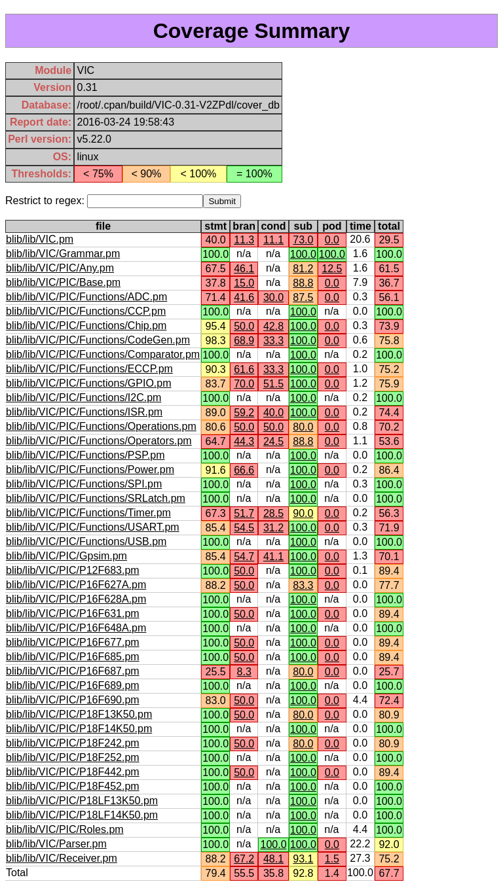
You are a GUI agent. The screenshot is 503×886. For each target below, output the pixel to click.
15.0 (244, 283)
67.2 (244, 858)
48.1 (273, 858)
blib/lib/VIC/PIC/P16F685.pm (73, 656)
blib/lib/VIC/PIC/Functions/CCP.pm (86, 311)
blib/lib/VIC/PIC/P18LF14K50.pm (82, 815)
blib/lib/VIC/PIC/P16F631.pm (73, 613)
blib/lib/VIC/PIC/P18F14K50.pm (79, 728)
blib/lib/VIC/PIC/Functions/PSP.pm (85, 455)
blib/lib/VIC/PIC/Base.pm (63, 282)
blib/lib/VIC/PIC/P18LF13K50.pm (82, 800)
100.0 (303, 254)
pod (331, 226)
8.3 (244, 671)
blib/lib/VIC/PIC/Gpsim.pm (66, 555)
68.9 (244, 340)
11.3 (244, 239)
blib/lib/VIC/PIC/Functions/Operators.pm (99, 440)
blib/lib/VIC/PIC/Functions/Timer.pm (88, 512)
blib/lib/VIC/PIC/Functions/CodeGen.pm (98, 340)
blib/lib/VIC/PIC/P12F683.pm (73, 570)
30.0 (273, 297)
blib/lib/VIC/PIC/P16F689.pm (73, 685)
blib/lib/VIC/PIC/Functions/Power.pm (90, 469)
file (103, 226)
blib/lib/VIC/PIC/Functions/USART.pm (92, 527)
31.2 (273, 527)
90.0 (303, 513)
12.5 (332, 268)
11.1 (273, 239)
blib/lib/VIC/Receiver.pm (61, 858)
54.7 (244, 556)
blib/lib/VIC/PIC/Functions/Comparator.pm (103, 354)
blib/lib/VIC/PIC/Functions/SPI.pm (84, 483)
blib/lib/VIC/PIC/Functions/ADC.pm (86, 296)
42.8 (273, 326)
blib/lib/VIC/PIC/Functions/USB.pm (86, 541)
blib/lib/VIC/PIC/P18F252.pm (73, 757)
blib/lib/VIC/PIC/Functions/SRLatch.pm (95, 498)
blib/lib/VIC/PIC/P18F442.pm (73, 771)
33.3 (273, 340)
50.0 (244, 326)
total (389, 226)
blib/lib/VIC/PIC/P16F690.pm (73, 699)
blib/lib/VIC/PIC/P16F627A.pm (76, 584)
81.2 (303, 268)
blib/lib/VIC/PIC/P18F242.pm (73, 743)
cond (273, 226)
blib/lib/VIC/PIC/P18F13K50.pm (79, 714)
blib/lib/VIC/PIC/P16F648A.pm (76, 627)
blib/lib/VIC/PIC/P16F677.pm (73, 642)
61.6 (244, 369)
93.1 (303, 858)
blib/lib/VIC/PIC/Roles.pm (65, 829)
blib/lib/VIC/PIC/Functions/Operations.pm (101, 426)
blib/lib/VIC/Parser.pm (56, 843)
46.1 (244, 268)
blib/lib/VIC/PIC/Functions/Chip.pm (86, 325)
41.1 (273, 556)
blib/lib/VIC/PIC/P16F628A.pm (76, 599)
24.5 (273, 441)
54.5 (244, 527)
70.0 (244, 383)
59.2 (244, 412)
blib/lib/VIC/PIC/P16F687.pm (73, 671)
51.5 (273, 383)
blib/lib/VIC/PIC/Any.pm (60, 268)
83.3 (303, 585)
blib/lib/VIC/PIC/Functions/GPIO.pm (89, 383)
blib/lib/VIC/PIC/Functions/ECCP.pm (89, 368)
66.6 (244, 470)
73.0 (303, 239)
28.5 (273, 513)
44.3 (244, 441)
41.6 (244, 297)
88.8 (303, 283)
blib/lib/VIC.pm (39, 239)
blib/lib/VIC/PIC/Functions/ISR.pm (84, 411)
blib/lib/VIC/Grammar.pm (63, 253)
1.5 (332, 858)
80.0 (303, 427)
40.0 (273, 412)
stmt (215, 226)
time (360, 226)
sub (303, 226)
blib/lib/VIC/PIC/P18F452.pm (73, 786)
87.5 (303, 297)
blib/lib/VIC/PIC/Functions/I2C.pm (83, 397)
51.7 (244, 513)
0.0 (332, 239)
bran (244, 226)
